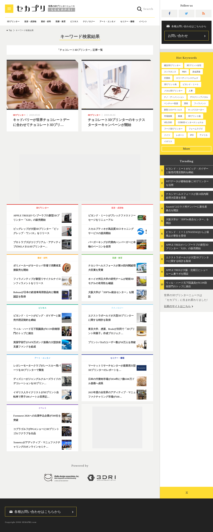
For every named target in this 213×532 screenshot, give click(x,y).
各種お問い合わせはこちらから (34, 511)
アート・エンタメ (107, 21)
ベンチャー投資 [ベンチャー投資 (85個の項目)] (171, 103)
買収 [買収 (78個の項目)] (186, 103)
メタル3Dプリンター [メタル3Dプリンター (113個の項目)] (173, 91)
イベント (143, 21)
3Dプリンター (13, 21)
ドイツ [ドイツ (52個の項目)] (167, 135)
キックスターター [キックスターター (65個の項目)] (196, 110)
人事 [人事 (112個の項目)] (191, 91)
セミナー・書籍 (127, 21)
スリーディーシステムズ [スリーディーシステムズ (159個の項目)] (187, 78)
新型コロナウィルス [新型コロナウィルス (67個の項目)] (173, 110)
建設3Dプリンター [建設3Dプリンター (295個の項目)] (172, 65)
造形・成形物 (30, 21)
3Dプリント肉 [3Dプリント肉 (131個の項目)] (170, 84)
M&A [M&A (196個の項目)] (184, 72)
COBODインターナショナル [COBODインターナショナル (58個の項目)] (190, 122)
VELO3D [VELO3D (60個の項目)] (168, 122)
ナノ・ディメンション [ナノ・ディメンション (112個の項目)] (174, 97)
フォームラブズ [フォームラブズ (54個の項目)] (196, 129)
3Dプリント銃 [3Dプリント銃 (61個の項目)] (194, 116)
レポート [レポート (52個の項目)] (180, 135)
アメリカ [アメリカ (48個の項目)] (204, 135)
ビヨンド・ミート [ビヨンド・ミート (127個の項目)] (191, 84)
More (186, 148)
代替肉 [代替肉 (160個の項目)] (167, 78)
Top (10, 30)
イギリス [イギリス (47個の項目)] (168, 141)
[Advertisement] (79, 177)
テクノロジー (89, 21)
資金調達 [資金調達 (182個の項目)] (196, 72)
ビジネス (74, 21)
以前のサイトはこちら (177, 306)
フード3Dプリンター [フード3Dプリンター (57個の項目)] (173, 129)
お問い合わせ (178, 36)
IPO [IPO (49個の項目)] (192, 135)
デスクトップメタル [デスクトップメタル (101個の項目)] (199, 97)
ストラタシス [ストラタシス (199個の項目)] (170, 72)
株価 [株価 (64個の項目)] (180, 116)
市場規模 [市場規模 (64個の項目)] (168, 116)
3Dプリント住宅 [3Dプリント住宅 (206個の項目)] (194, 65)
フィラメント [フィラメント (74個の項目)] (200, 103)
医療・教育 (61, 21)
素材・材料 (46, 21)
